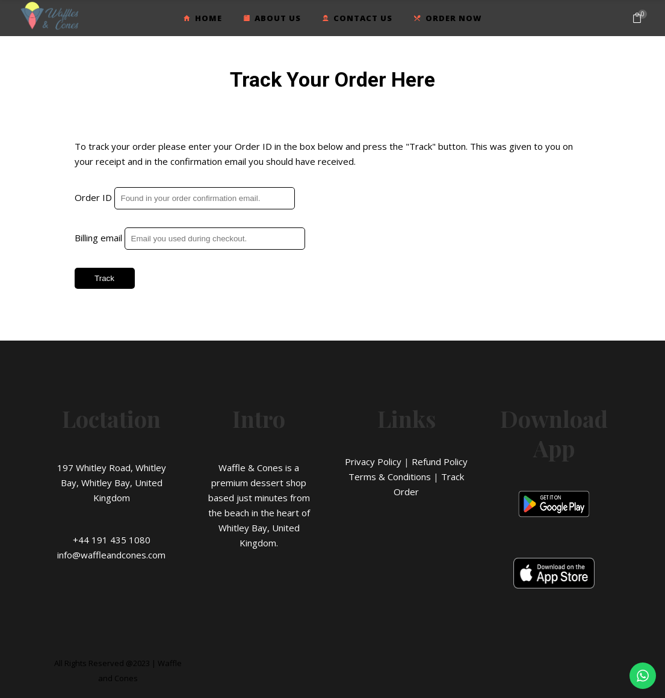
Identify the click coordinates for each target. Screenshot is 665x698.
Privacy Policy (373, 462)
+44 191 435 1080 (111, 540)
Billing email (98, 238)
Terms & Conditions (389, 477)
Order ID (93, 197)
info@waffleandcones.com (111, 555)
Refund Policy (440, 462)
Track (104, 278)
